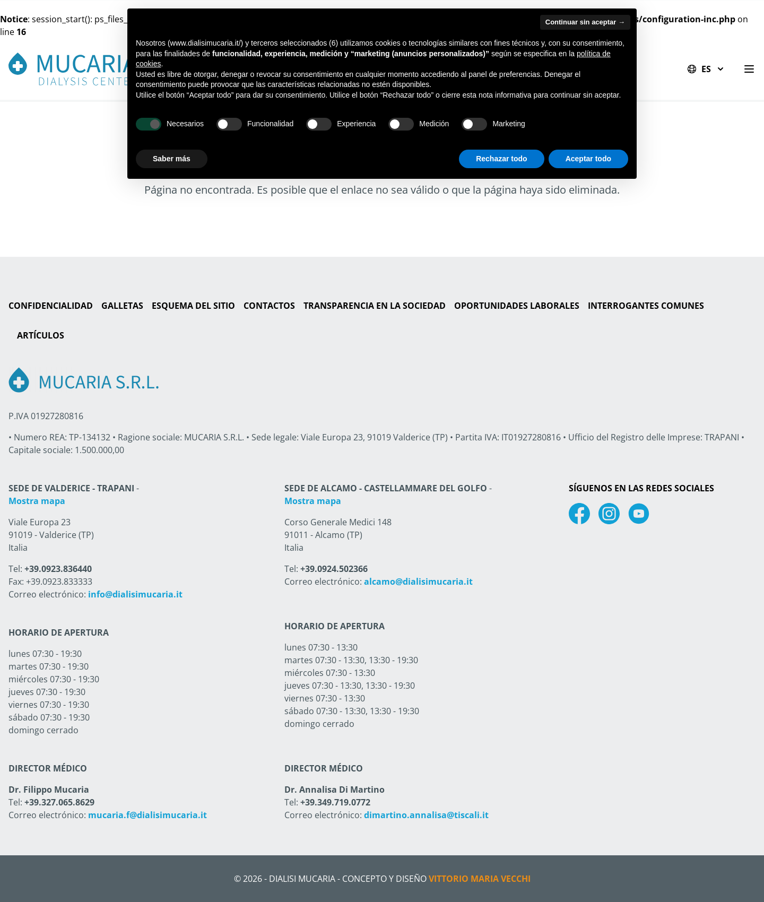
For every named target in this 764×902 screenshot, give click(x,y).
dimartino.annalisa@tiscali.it (426, 815)
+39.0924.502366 (334, 569)
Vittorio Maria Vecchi (480, 878)
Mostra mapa (36, 501)
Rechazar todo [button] (501, 158)
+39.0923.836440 (58, 569)
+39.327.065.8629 (59, 802)
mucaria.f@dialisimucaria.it (147, 815)
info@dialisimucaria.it (135, 594)
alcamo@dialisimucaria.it (418, 581)
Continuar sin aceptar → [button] (585, 22)
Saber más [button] (171, 158)
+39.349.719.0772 (335, 802)
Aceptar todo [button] (588, 158)
